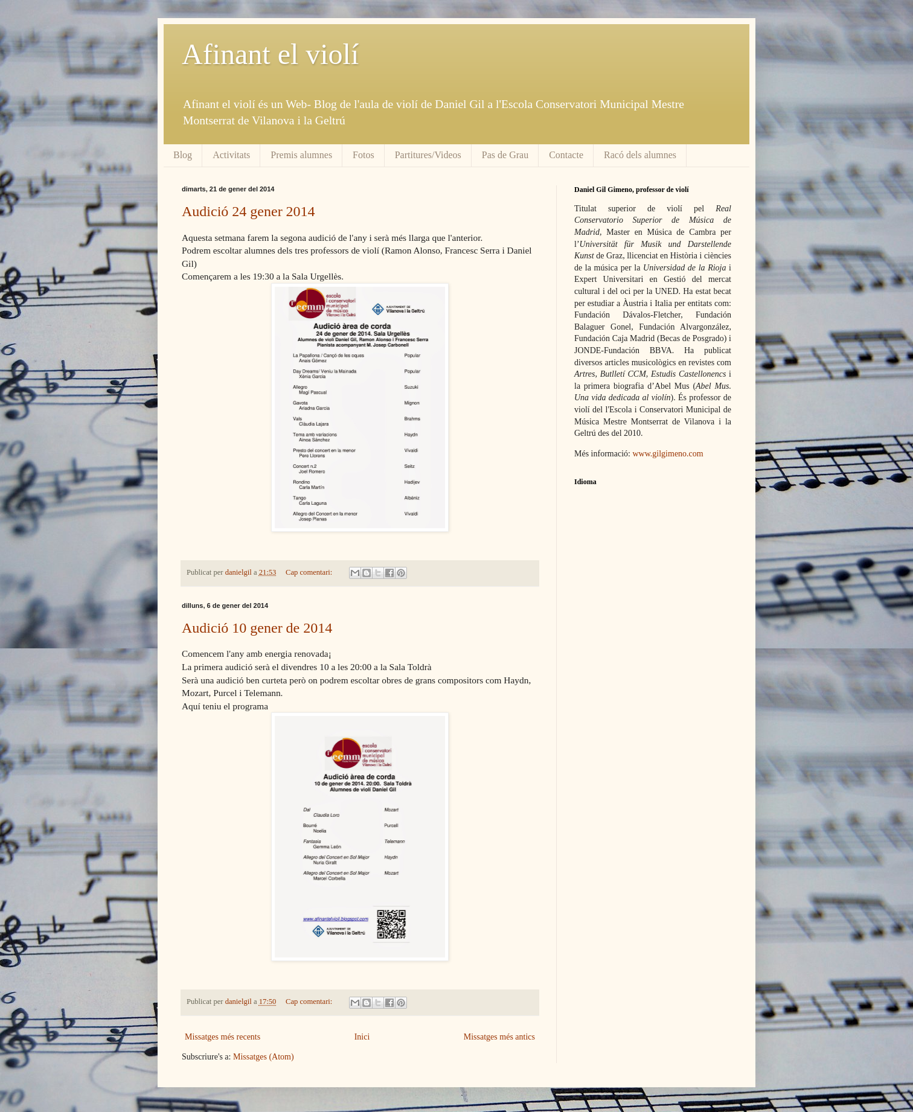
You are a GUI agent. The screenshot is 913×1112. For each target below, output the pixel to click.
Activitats (231, 155)
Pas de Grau (505, 155)
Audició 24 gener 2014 (248, 211)
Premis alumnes (301, 155)
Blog (182, 155)
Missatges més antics (499, 1036)
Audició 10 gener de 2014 (257, 628)
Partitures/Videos (428, 155)
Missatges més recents (222, 1036)
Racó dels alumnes (640, 155)
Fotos (363, 155)
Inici (362, 1036)
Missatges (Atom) (263, 1056)
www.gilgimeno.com (667, 453)
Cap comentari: (310, 572)
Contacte (566, 155)
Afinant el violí (270, 54)
